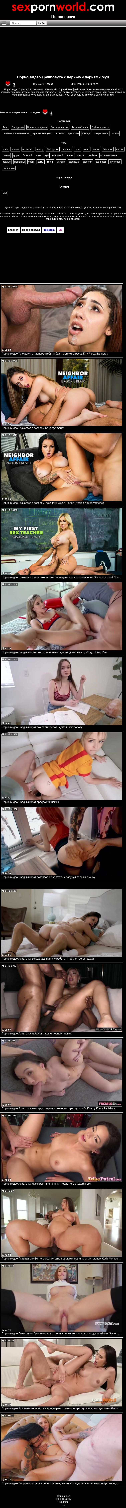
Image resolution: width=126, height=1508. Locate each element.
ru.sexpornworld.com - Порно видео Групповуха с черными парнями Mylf (82, 207)
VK (63, 1505)
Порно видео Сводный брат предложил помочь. (31, 802)
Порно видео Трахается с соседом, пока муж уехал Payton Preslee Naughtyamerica (53, 503)
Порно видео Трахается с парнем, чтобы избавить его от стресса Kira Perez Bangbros (55, 353)
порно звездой (72, 219)
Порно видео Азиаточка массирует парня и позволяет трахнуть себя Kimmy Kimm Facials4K (58, 1108)
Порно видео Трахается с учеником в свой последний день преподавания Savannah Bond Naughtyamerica (62, 577)
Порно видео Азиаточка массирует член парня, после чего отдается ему (46, 1183)
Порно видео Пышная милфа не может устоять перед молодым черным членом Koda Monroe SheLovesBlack (62, 1258)
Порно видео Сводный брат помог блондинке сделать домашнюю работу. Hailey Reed (55, 652)
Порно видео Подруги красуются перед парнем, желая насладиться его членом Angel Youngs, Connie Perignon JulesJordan (62, 1483)
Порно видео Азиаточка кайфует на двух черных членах (36, 1033)
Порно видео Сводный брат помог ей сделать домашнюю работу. (42, 727)
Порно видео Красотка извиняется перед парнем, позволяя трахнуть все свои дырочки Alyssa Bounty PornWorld (62, 1408)
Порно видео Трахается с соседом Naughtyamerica (33, 428)
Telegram (63, 1502)
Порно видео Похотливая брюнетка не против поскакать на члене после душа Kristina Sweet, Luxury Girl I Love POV (62, 1333)
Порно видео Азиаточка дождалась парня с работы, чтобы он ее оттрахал (48, 958)
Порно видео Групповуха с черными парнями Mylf (63, 77)
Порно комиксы (63, 1499)
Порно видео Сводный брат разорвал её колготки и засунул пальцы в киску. (49, 877)
